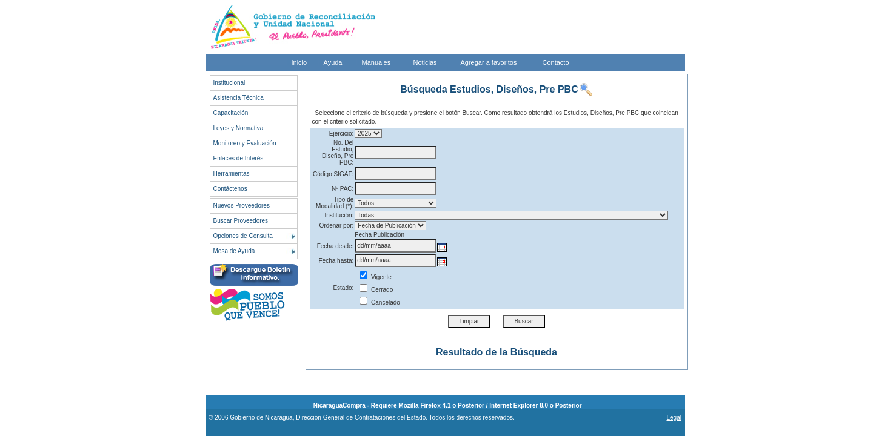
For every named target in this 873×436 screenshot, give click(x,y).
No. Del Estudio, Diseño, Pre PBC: (337, 152)
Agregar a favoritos (489, 62)
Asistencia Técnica (238, 97)
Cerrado (376, 289)
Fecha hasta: (336, 260)
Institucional (229, 82)
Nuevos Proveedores (241, 205)
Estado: (343, 288)
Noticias (425, 62)
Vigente (376, 277)
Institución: (339, 215)
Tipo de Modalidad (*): (334, 203)
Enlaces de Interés (238, 158)
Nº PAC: (342, 188)
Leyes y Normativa (238, 128)
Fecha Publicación (379, 234)
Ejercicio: (341, 133)
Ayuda (333, 62)
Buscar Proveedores (241, 220)
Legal (673, 417)
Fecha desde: (335, 246)
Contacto (556, 62)
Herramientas (231, 173)
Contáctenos (230, 188)
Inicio (299, 62)
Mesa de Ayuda (234, 251)
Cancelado (380, 302)
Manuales (376, 62)
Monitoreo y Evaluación (244, 143)
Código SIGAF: (333, 174)
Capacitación (231, 113)
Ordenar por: (336, 225)
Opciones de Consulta (243, 236)
